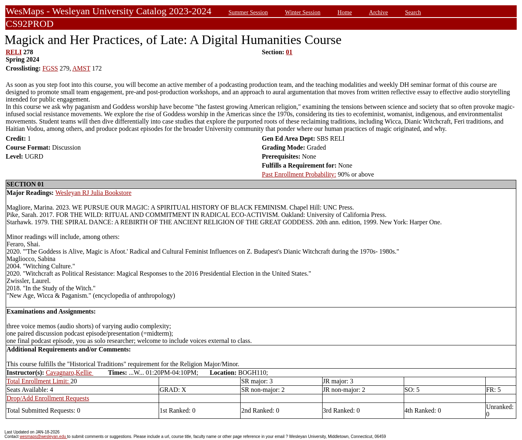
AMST (81, 68)
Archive (378, 12)
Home (345, 12)
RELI (14, 52)
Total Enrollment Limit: (39, 381)
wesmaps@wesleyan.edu (43, 436)
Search (413, 12)
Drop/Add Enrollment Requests (48, 398)
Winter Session (303, 12)
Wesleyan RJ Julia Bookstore (93, 192)
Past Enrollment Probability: (299, 174)
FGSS (50, 68)
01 (289, 52)
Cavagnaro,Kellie (69, 372)
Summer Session (248, 12)
